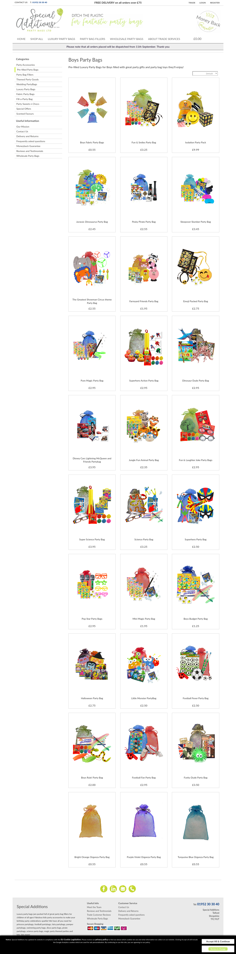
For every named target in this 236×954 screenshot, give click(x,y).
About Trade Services (164, 38)
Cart (206, 38)
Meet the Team (94, 907)
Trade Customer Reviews (99, 914)
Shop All (36, 38)
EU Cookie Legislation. (71, 939)
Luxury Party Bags (61, 38)
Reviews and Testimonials (29, 151)
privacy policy (101, 939)
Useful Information (27, 120)
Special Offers (23, 108)
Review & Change (218, 949)
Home (21, 38)
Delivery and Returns (27, 136)
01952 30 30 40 (39, 2)
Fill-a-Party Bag (24, 99)
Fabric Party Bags (25, 94)
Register (215, 2)
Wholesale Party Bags (126, 38)
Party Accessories (25, 64)
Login (202, 2)
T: (31, 2)
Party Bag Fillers (92, 38)
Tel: (195, 904)
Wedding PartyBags (26, 84)
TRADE (191, 2)
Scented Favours (25, 113)
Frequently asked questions (30, 141)
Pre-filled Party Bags (27, 69)
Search (214, 38)
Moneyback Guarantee (28, 146)
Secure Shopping (95, 924)
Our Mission (22, 126)
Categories (22, 59)
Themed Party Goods (27, 79)
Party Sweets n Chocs (27, 103)
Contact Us (21, 2)
